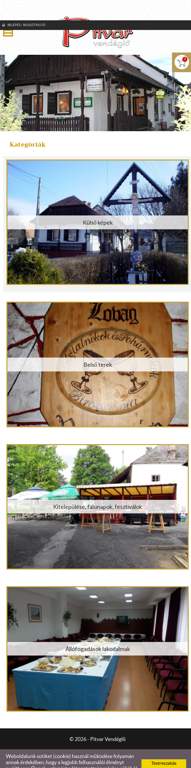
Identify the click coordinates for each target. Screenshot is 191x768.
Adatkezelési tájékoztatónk (95, 760)
